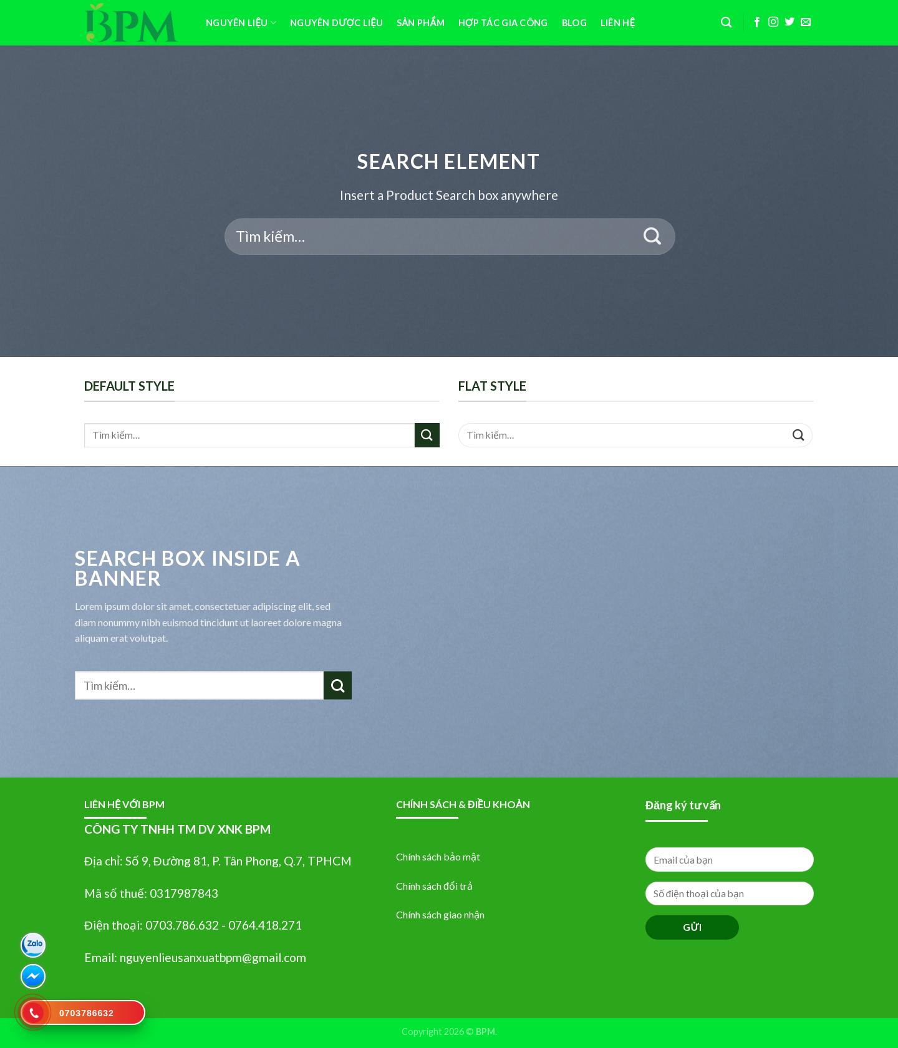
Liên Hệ (618, 22)
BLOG (574, 22)
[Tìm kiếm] (726, 23)
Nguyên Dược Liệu (336, 22)
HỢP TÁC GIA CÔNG (503, 22)
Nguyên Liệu (241, 23)
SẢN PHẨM (421, 22)
